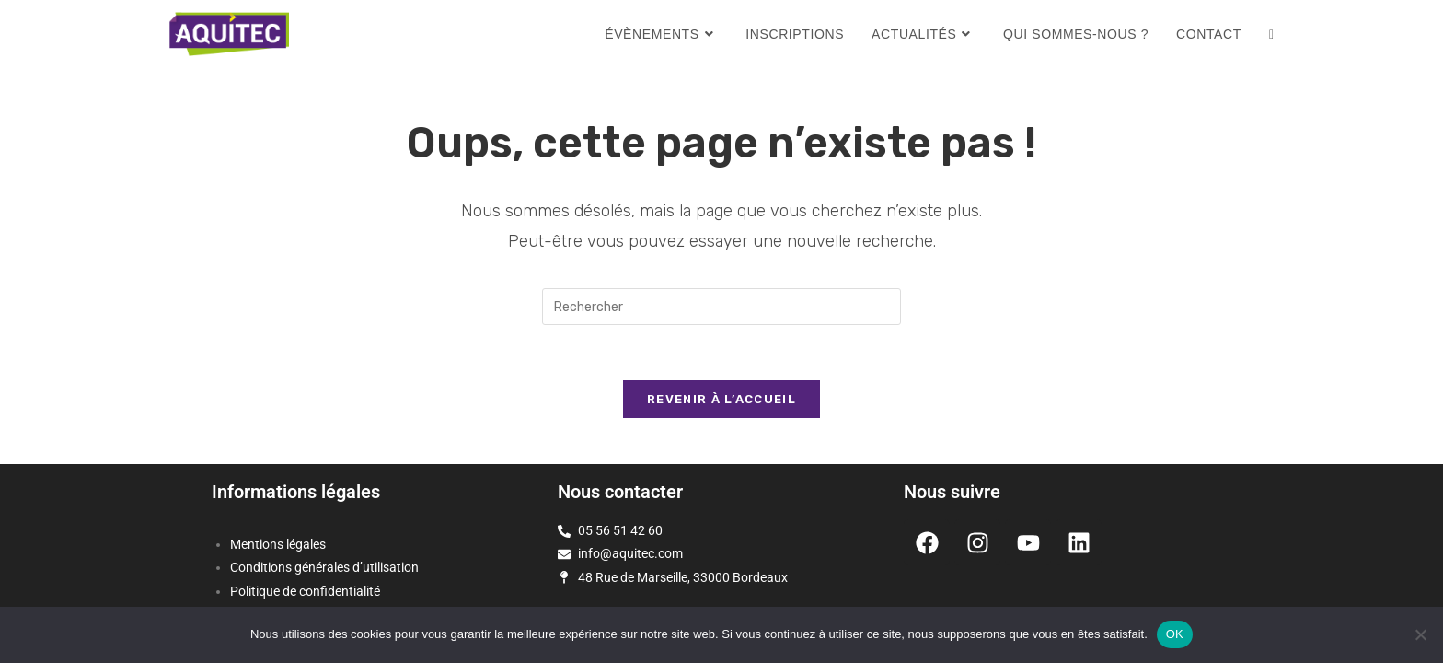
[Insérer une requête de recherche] (721, 306)
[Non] (1420, 634)
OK (1174, 634)
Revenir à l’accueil (721, 399)
